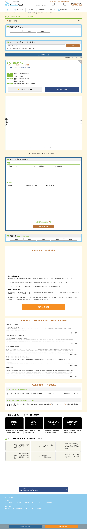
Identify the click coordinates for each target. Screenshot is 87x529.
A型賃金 (21, 48)
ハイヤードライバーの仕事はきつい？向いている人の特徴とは (68, 453)
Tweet (78, 20)
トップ (9, 9)
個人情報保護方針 (17, 506)
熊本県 (43, 239)
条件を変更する (25, 526)
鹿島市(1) (30, 31)
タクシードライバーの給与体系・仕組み (43, 443)
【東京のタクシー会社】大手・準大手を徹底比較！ (42, 453)
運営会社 (38, 506)
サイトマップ (29, 506)
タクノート (52, 9)
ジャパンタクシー (29, 48)
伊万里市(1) (16, 31)
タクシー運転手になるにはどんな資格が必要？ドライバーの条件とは (18, 443)
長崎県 (57, 239)
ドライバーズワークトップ (11, 13)
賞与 (11, 48)
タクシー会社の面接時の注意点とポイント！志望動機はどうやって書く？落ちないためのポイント (18, 453)
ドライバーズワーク (10, 495)
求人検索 (31, 9)
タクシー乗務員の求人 (15, 62)
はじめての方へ (20, 9)
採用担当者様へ (63, 9)
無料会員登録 (43, 307)
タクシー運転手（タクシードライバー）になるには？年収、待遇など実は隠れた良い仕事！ (68, 443)
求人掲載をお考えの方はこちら (43, 487)
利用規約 (7, 506)
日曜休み (15, 48)
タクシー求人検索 (22, 13)
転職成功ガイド (41, 9)
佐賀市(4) (43, 31)
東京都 (70, 239)
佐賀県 (29, 13)
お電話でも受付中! (76, 4)
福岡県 (29, 239)
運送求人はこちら (76, 9)
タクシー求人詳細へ (62, 89)
